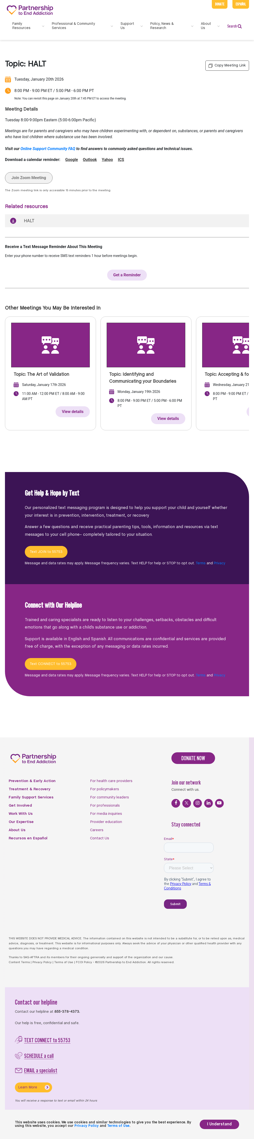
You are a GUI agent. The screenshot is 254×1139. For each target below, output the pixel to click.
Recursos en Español (28, 838)
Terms (201, 563)
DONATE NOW (193, 758)
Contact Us (99, 838)
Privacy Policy (42, 962)
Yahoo (107, 159)
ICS (121, 159)
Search (234, 26)
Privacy (219, 563)
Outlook (90, 159)
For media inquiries (106, 814)
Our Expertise (21, 822)
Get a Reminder (127, 275)
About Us (17, 830)
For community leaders (109, 797)
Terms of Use (63, 962)
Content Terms (19, 962)
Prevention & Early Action (32, 781)
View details (72, 411)
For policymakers (104, 789)
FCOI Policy (84, 962)
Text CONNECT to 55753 (50, 664)
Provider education (106, 822)
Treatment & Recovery (29, 789)
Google (71, 159)
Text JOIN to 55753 (46, 552)
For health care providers (111, 781)
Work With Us (21, 814)
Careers (96, 830)
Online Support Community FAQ (48, 148)
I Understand (219, 1124)
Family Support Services (31, 797)
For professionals (105, 805)
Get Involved (20, 805)
